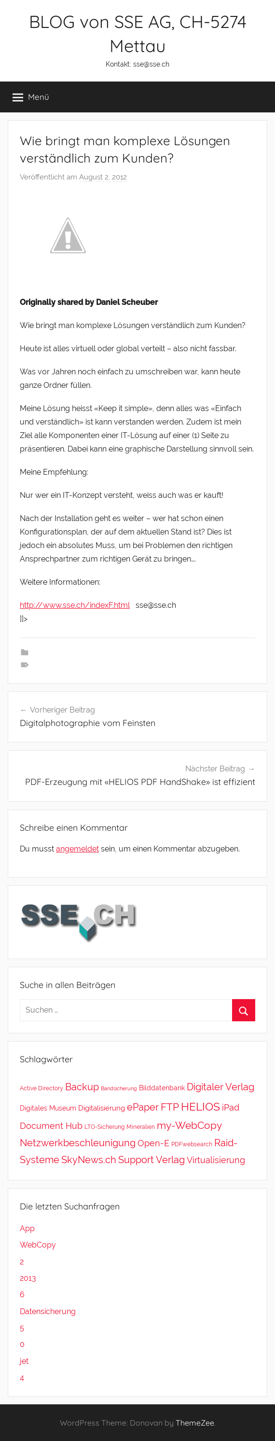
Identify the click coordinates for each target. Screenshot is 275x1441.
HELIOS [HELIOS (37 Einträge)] (200, 1106)
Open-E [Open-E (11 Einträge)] (153, 1143)
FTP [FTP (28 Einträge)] (170, 1107)
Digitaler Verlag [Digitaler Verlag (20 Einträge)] (220, 1087)
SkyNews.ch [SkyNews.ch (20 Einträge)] (88, 1160)
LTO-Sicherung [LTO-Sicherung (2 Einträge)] (104, 1126)
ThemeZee (195, 1422)
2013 (28, 1278)
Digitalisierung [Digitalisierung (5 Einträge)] (101, 1108)
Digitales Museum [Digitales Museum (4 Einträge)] (48, 1108)
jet (24, 1361)
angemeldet (77, 848)
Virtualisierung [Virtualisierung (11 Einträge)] (216, 1160)
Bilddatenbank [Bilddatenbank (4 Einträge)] (162, 1088)
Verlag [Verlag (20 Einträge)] (170, 1160)
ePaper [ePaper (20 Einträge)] (143, 1107)
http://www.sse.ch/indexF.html (75, 605)
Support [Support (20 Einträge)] (136, 1160)
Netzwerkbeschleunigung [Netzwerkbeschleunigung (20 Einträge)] (78, 1143)
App (27, 1228)
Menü (31, 97)
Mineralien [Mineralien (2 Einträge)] (140, 1126)
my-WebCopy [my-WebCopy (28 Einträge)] (189, 1125)
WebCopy (38, 1244)
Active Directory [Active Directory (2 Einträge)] (41, 1088)
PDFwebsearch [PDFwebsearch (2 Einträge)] (191, 1144)
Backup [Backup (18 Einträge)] (82, 1087)
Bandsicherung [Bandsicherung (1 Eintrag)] (119, 1088)
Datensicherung (48, 1311)
